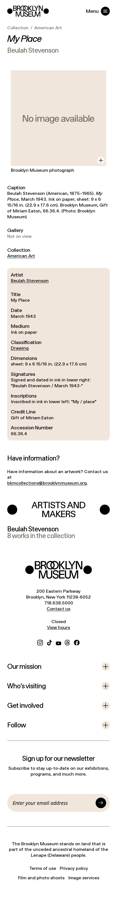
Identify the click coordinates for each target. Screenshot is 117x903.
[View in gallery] (100, 160)
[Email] (53, 803)
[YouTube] (58, 642)
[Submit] (101, 803)
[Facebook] (76, 642)
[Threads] (67, 642)
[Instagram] (40, 642)
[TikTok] (49, 642)
